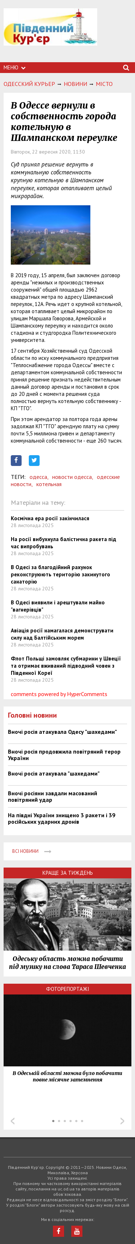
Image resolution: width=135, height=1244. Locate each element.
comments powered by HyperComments (59, 694)
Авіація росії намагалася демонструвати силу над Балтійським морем (62, 634)
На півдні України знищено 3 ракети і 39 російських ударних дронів (61, 818)
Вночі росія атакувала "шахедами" (54, 773)
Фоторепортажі (67, 988)
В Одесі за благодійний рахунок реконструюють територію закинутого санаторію (60, 574)
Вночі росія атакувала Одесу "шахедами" (62, 731)
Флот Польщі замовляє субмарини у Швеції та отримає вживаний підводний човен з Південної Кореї (66, 665)
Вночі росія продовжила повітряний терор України (64, 755)
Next (122, 1121)
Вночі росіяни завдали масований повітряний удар (52, 796)
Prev (12, 1121)
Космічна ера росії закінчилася (50, 518)
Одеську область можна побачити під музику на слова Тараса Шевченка (67, 963)
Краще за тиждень (67, 872)
